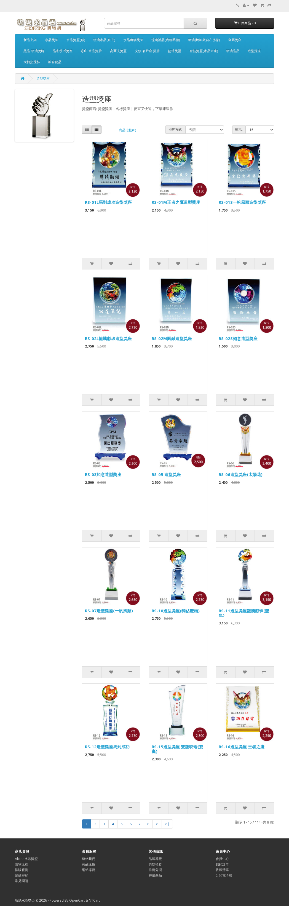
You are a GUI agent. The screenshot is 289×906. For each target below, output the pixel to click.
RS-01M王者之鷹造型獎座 (176, 202)
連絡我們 (88, 858)
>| (167, 823)
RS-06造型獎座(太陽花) (241, 474)
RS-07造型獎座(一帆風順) (109, 610)
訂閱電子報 (224, 875)
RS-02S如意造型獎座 (238, 338)
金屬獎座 (234, 40)
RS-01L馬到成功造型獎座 (108, 202)
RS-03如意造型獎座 (103, 474)
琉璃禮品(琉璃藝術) (165, 40)
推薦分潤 (155, 869)
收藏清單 (222, 869)
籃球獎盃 (174, 51)
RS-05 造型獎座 (166, 474)
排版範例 (21, 869)
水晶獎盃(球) (75, 40)
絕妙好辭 (21, 875)
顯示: (239, 129)
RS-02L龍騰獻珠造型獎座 (108, 338)
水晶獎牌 (51, 40)
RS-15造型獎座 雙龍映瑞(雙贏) (177, 749)
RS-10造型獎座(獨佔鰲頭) (176, 610)
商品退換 (88, 864)
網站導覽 (88, 869)
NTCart (94, 900)
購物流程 (21, 864)
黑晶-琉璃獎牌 (33, 51)
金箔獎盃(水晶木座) (203, 51)
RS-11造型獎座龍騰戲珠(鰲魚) (244, 613)
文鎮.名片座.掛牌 (147, 51)
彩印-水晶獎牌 (91, 51)
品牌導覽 (155, 858)
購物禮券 (155, 864)
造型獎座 (254, 51)
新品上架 (30, 40)
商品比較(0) (127, 130)
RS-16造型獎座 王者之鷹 (241, 746)
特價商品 (155, 875)
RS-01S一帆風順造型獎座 (242, 202)
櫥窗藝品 (54, 62)
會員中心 (222, 858)
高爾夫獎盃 (118, 51)
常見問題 (21, 880)
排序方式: (175, 129)
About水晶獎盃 (26, 858)
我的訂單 (222, 864)
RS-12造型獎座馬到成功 (107, 746)
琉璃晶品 (232, 51)
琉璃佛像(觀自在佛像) (204, 40)
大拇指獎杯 (31, 62)
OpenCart (77, 900)
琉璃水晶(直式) (104, 40)
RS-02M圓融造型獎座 (172, 338)
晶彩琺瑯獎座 (63, 51)
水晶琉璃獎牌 (133, 40)
